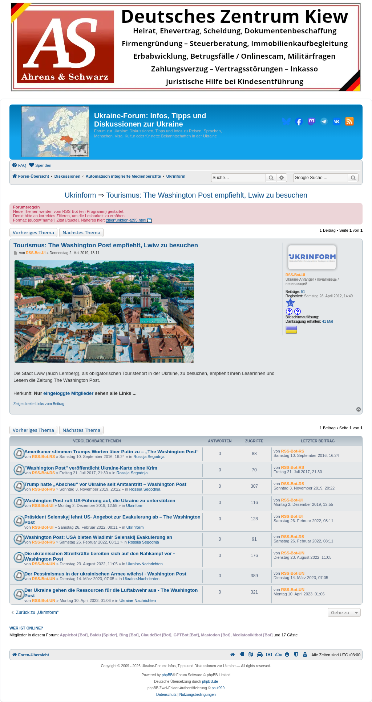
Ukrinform (80, 195)
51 (303, 292)
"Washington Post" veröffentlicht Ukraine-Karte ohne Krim (90, 468)
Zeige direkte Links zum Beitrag (38, 404)
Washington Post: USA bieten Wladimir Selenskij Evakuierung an (98, 537)
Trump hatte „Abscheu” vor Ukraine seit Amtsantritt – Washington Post (105, 484)
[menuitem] (19, 165)
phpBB (167, 675)
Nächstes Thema (81, 232)
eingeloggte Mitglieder (68, 393)
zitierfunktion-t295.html (126, 220)
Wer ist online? (26, 628)
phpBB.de (210, 682)
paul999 (218, 688)
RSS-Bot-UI (295, 275)
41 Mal (327, 321)
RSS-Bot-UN (43, 564)
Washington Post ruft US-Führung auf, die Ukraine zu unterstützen (99, 500)
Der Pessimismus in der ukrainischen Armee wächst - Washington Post (105, 574)
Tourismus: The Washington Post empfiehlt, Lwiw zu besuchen (207, 195)
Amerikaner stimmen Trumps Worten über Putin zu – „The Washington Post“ (111, 451)
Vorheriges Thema (33, 232)
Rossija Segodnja (149, 456)
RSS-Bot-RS (43, 456)
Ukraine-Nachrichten (144, 564)
